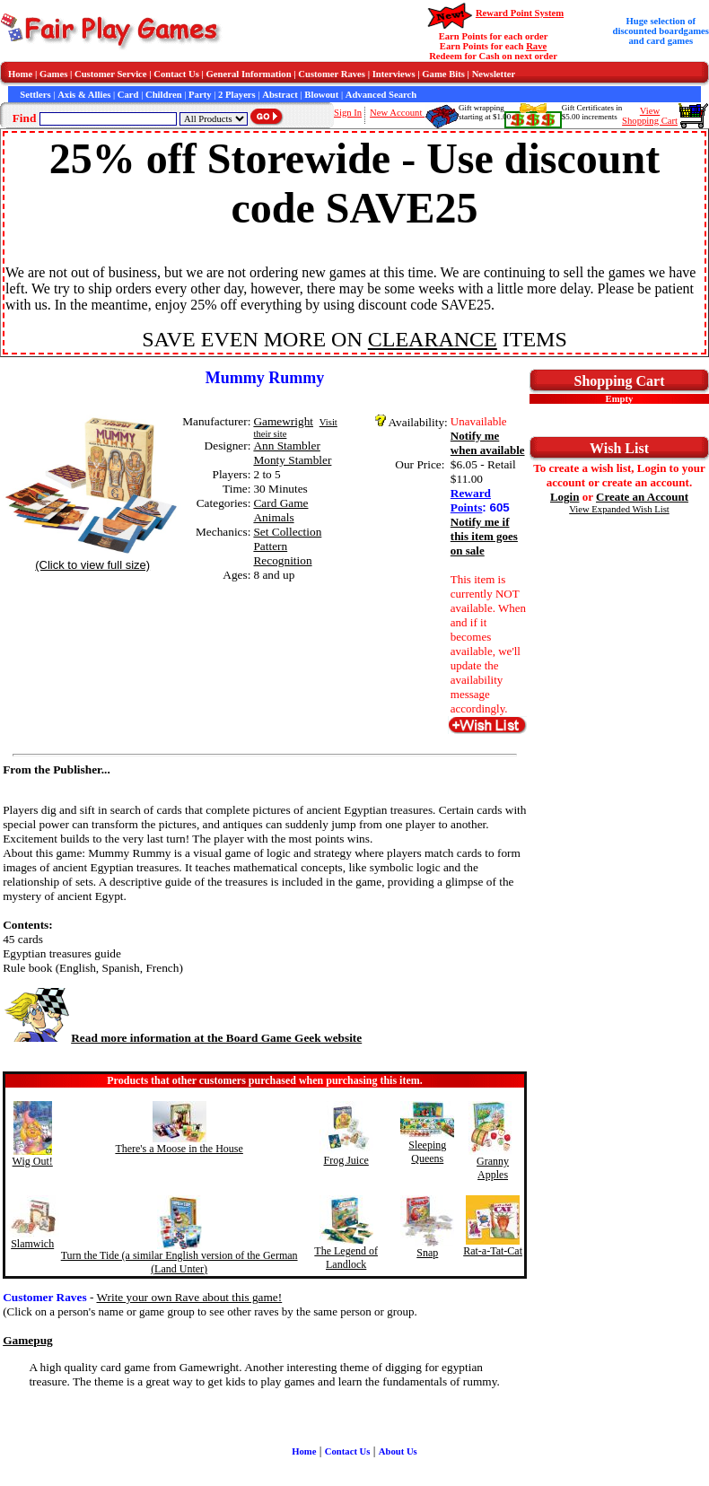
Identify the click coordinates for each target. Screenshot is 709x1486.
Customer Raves (331, 74)
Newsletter (494, 74)
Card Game (280, 503)
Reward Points (471, 500)
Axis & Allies (83, 95)
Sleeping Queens (427, 1152)
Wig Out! (33, 1161)
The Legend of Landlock (346, 1258)
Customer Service (110, 74)
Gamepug (28, 1340)
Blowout (321, 95)
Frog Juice (345, 1160)
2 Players (237, 95)
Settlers (35, 95)
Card (128, 95)
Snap (427, 1252)
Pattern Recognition (282, 553)
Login (565, 496)
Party (199, 95)
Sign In (348, 113)
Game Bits (443, 74)
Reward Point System (520, 13)
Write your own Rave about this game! (189, 1297)
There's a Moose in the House (178, 1148)
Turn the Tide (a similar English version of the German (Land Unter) (179, 1262)
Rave (536, 46)
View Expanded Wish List (619, 509)
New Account (397, 113)
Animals (273, 517)
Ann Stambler (286, 445)
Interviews (394, 74)
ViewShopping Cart (650, 116)
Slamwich (32, 1243)
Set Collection (287, 531)
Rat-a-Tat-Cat (492, 1251)
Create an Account (642, 496)
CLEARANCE (432, 339)
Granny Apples (493, 1168)
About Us (398, 1451)
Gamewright (283, 421)
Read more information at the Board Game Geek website (182, 1038)
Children (163, 95)
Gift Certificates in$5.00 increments (592, 112)
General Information (249, 74)
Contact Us (176, 74)
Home (20, 74)
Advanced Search (381, 95)
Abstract (280, 95)
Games (53, 74)
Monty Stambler (292, 460)
